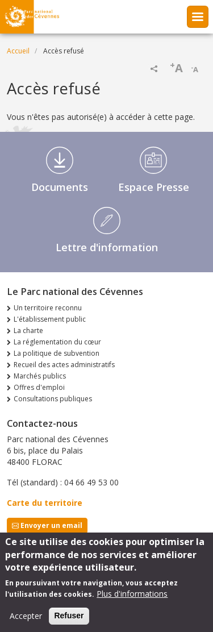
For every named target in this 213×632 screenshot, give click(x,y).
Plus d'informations (132, 600)
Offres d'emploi (39, 387)
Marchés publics (40, 376)
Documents (59, 187)
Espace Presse (153, 187)
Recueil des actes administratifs (64, 364)
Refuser (68, 622)
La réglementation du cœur (57, 342)
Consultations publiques (53, 399)
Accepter (26, 622)
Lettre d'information (107, 247)
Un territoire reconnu (48, 308)
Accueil (18, 51)
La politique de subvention (56, 353)
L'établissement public (50, 319)
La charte (28, 330)
